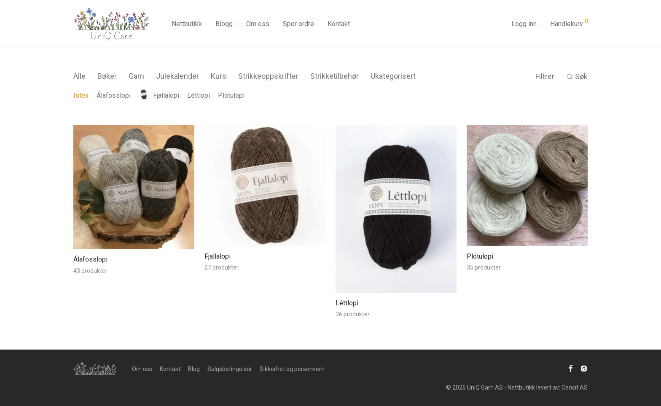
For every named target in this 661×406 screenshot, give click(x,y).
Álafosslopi (114, 95)
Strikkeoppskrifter (268, 76)
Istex (81, 95)
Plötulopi (231, 95)
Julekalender (177, 76)
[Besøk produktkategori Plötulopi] (527, 257)
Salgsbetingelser (229, 369)
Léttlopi (198, 95)
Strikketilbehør (334, 76)
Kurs (218, 76)
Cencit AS (575, 387)
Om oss (257, 24)
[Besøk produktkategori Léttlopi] (396, 303)
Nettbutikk (187, 24)
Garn (136, 76)
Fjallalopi (159, 95)
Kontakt (339, 24)
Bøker (107, 76)
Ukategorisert (393, 76)
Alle (79, 76)
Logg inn (524, 24)
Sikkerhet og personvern (292, 369)
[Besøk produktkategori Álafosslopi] (133, 260)
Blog (194, 369)
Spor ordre (298, 24)
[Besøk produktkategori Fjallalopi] (264, 257)
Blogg (224, 24)
